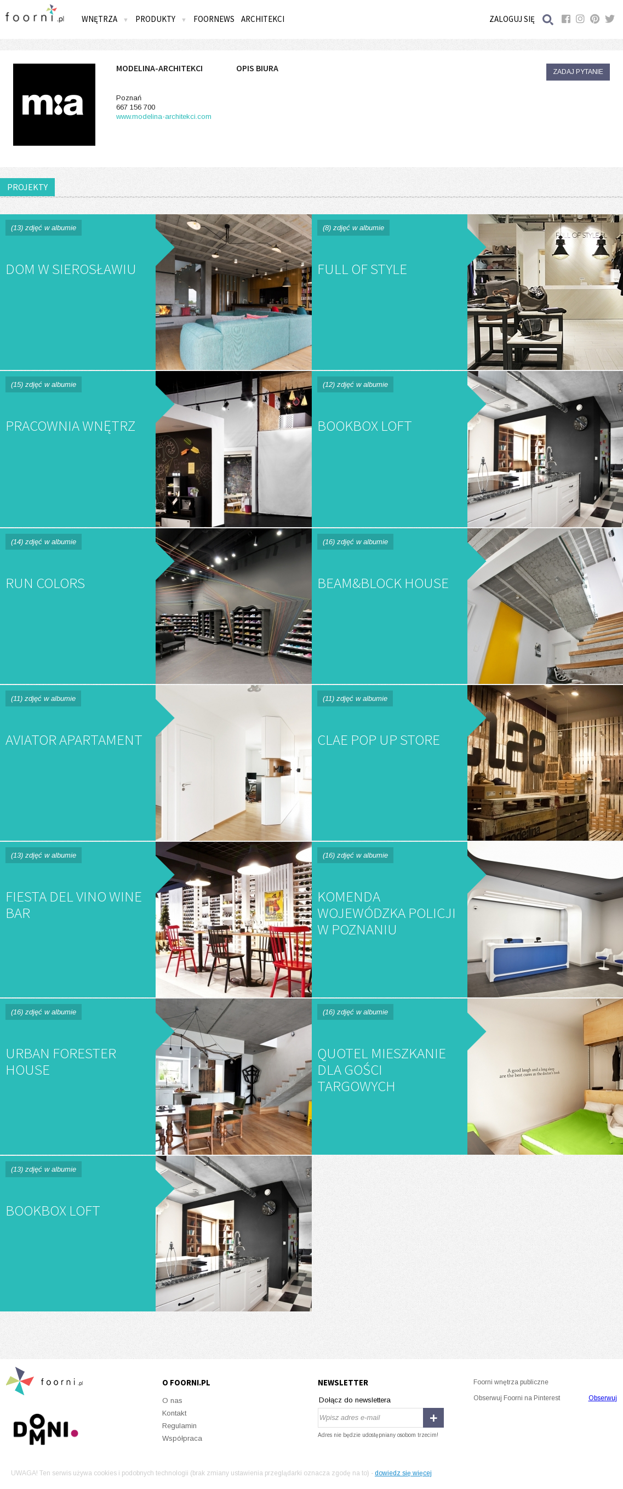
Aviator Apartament (156, 763)
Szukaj (548, 19)
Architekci (262, 19)
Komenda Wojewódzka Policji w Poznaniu (468, 919)
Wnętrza (105, 19)
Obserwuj (602, 1398)
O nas (172, 1400)
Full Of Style (468, 292)
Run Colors (156, 606)
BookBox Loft (468, 449)
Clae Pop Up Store (468, 763)
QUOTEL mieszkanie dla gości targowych (468, 1076)
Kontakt (174, 1413)
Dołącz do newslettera (355, 1400)
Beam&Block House (468, 606)
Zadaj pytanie (578, 72)
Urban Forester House (156, 1076)
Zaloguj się (512, 19)
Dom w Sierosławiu (156, 292)
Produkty (161, 19)
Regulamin (179, 1426)
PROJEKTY (27, 186)
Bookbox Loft (156, 1233)
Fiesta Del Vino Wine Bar (156, 919)
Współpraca (182, 1438)
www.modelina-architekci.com (164, 116)
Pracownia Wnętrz (156, 449)
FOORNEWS (214, 19)
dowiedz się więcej (403, 1473)
